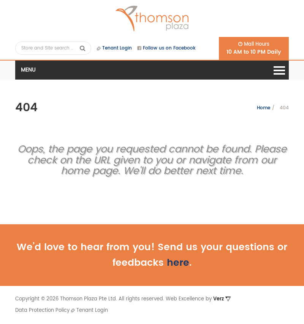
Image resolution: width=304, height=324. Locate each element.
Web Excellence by (198, 299)
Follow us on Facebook (166, 48)
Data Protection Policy (42, 310)
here (178, 263)
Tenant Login (114, 48)
